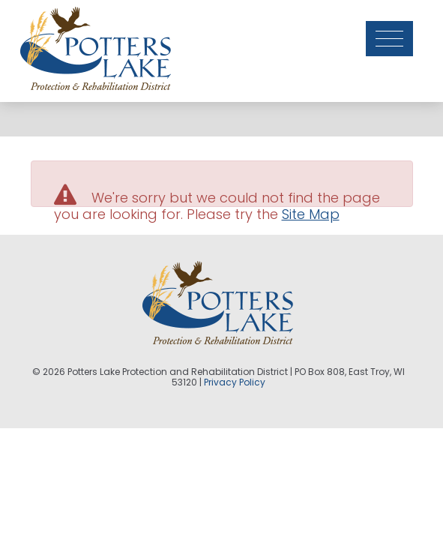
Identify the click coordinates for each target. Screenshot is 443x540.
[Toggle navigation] (395, 28)
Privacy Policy (234, 382)
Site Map (311, 214)
